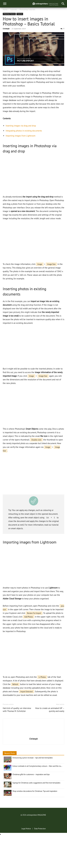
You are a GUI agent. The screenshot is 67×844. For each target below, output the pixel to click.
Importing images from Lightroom (20, 135)
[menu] (4, 4)
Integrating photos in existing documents (24, 130)
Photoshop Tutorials (27, 9)
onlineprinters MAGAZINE (36, 815)
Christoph (6, 29)
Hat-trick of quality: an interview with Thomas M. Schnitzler (17, 709)
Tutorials (13, 9)
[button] (63, 4)
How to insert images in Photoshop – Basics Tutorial (29, 21)
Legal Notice (26, 828)
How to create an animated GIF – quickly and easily (49, 709)
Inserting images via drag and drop (21, 125)
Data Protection (40, 828)
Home (5, 9)
